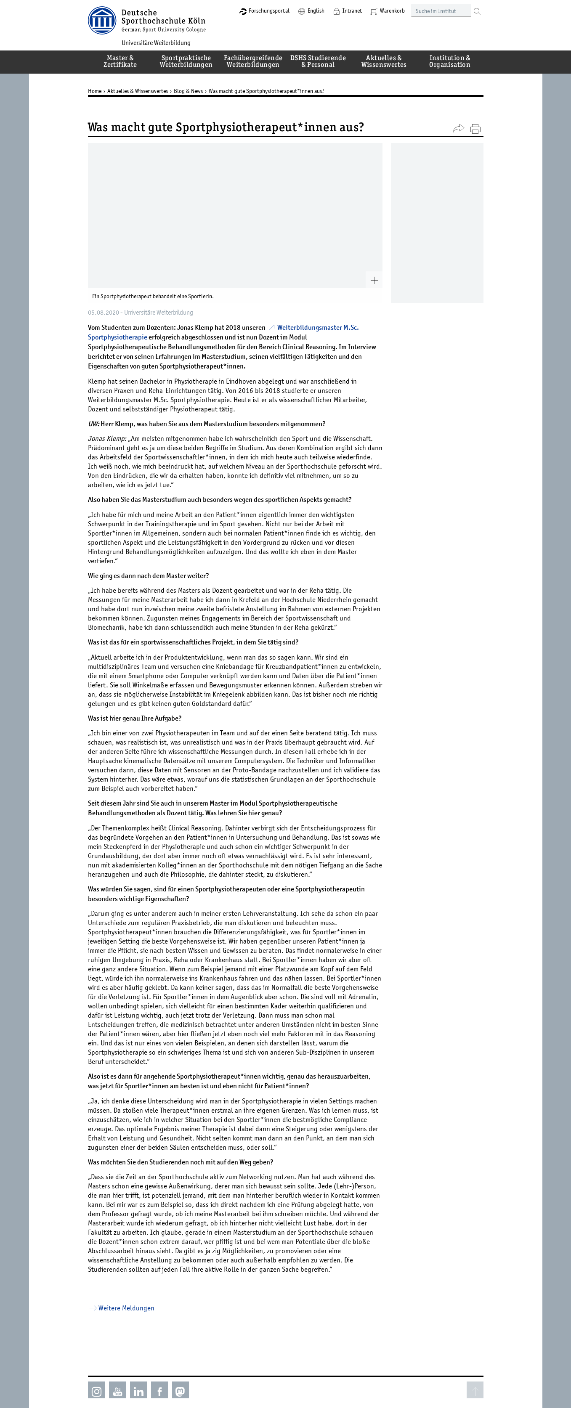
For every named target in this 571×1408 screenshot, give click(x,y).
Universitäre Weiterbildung (156, 42)
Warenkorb (392, 10)
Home (94, 91)
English (316, 10)
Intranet (352, 10)
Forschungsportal (269, 10)
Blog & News (188, 91)
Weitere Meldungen (126, 1308)
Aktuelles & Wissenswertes (137, 91)
